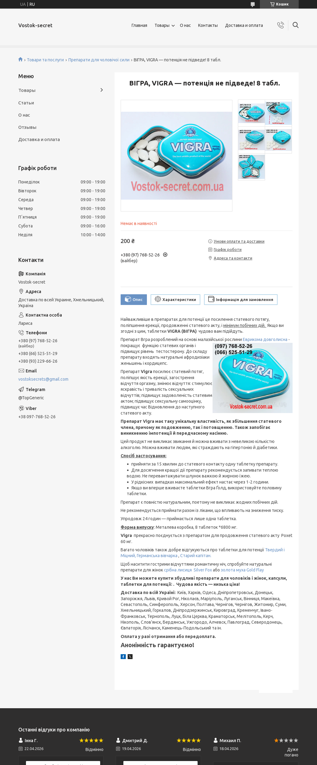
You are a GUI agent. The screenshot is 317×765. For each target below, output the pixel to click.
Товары (162, 25)
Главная (139, 25)
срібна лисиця (179, 569)
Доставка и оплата (244, 25)
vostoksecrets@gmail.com (43, 379)
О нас (185, 25)
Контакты (208, 25)
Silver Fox (203, 569)
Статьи (26, 102)
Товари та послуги (45, 59)
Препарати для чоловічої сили (98, 59)
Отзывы (27, 127)
